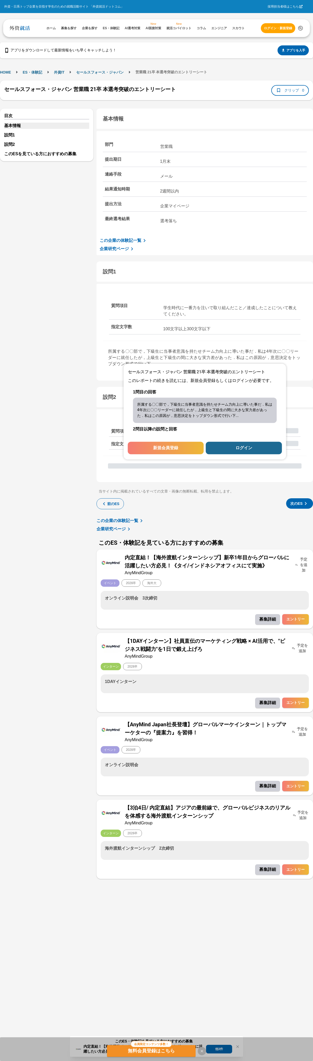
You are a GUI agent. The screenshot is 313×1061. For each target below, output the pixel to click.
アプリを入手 (293, 50)
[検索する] (300, 28)
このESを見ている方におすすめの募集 (40, 154)
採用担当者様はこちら (283, 6)
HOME (5, 72)
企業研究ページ (117, 249)
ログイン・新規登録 (278, 28)
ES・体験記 (32, 72)
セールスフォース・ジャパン (100, 72)
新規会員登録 (165, 448)
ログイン (244, 448)
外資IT (59, 72)
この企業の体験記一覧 (124, 240)
